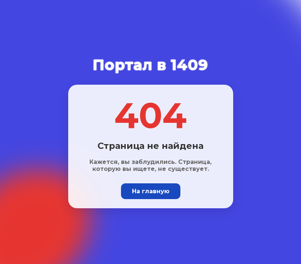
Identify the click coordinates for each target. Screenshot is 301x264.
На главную (150, 191)
